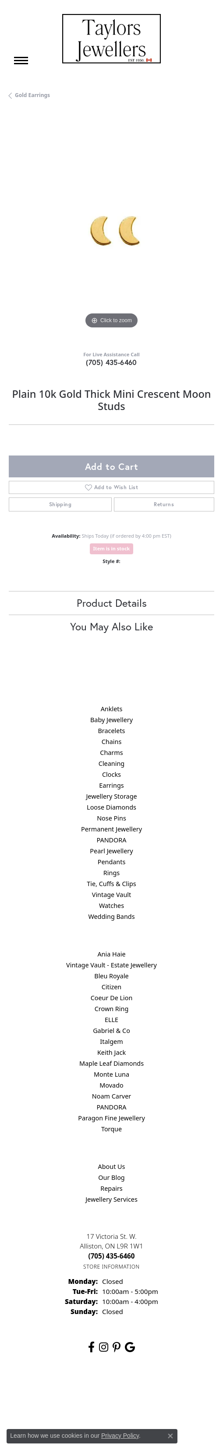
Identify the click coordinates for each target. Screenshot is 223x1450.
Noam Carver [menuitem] (111, 1096)
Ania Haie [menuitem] (111, 954)
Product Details (112, 603)
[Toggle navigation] (21, 60)
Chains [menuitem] (112, 741)
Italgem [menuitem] (111, 1041)
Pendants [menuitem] (112, 862)
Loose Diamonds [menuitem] (111, 807)
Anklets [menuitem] (112, 709)
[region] (111, 228)
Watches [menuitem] (111, 905)
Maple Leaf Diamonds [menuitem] (111, 1063)
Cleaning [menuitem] (111, 763)
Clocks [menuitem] (111, 774)
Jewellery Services (111, 1199)
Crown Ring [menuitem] (112, 1009)
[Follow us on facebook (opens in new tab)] (91, 1347)
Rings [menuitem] (111, 873)
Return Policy (59, 1387)
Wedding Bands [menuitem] (111, 916)
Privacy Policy (103, 1387)
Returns (164, 504)
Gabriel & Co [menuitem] (111, 1030)
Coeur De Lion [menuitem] (112, 998)
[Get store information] (111, 1266)
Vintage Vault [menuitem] (111, 894)
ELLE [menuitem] (111, 1019)
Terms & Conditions (155, 1387)
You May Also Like (111, 626)
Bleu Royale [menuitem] (111, 976)
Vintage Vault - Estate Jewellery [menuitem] (111, 965)
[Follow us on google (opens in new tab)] (130, 1347)
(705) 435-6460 (111, 362)
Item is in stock (111, 548)
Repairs (111, 1188)
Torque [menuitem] (111, 1129)
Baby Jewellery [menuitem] (111, 720)
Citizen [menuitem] (112, 987)
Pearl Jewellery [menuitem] (111, 851)
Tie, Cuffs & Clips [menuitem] (111, 884)
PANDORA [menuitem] (111, 840)
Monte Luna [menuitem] (111, 1074)
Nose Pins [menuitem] (111, 818)
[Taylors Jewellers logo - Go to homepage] (111, 38)
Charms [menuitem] (111, 752)
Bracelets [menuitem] (111, 731)
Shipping (60, 504)
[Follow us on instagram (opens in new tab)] (103, 1347)
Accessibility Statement (111, 1404)
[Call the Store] (111, 1256)
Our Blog (111, 1177)
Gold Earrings (32, 95)
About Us (111, 1166)
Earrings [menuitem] (111, 785)
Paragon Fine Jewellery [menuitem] (111, 1118)
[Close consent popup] (170, 1436)
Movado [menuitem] (111, 1085)
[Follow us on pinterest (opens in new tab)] (116, 1347)
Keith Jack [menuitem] (111, 1052)
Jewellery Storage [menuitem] (111, 796)
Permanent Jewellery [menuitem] (111, 829)
